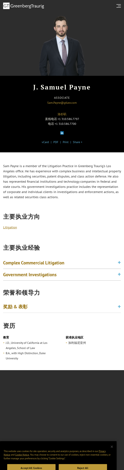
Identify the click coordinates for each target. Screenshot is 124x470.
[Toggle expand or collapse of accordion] (119, 263)
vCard (45, 142)
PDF (55, 142)
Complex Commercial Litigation (33, 263)
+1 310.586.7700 (65, 124)
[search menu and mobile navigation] (119, 6)
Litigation (10, 228)
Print (65, 142)
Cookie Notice (22, 457)
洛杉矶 (62, 114)
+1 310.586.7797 (68, 119)
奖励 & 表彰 (15, 307)
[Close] (112, 449)
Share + (77, 142)
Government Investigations (30, 275)
